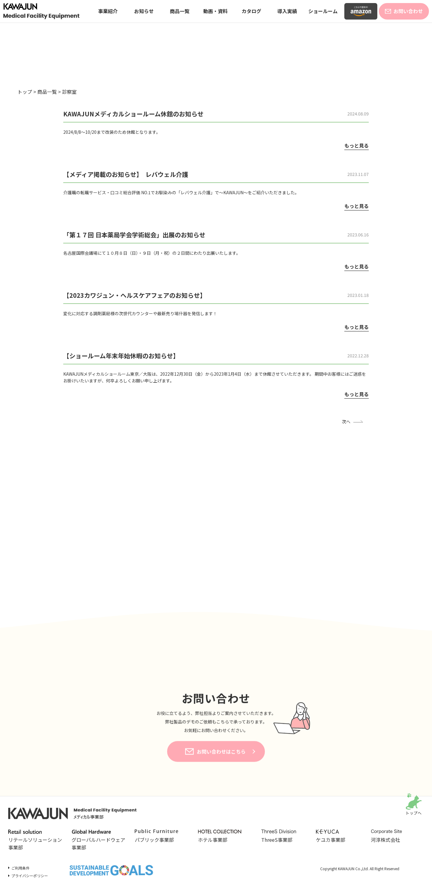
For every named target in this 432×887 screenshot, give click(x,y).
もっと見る (356, 145)
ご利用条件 (20, 868)
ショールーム (323, 11)
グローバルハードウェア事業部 (98, 840)
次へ (346, 421)
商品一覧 (179, 11)
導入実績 (287, 11)
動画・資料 (215, 11)
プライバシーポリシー (29, 875)
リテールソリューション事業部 (35, 840)
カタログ (251, 11)
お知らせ (144, 11)
